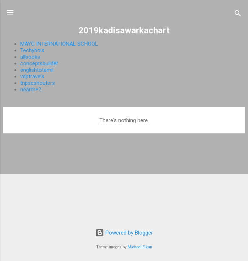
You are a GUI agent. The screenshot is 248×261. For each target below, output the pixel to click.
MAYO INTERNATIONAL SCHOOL (59, 44)
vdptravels (32, 76)
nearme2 (30, 89)
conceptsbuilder (39, 63)
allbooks (30, 57)
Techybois (32, 50)
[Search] (238, 15)
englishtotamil (37, 70)
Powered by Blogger (124, 232)
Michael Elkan (140, 247)
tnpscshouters (37, 83)
